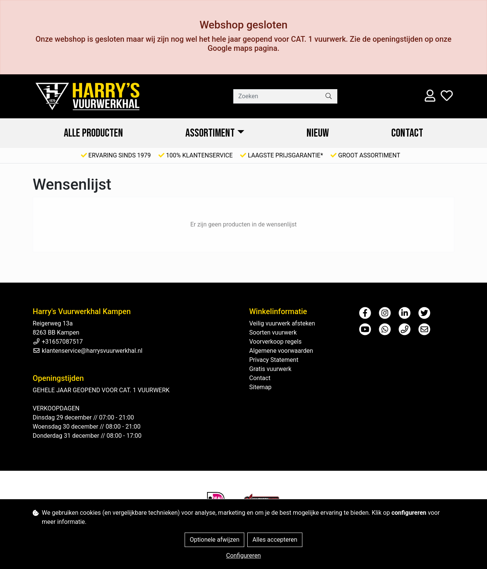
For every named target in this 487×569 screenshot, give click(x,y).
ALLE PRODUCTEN (93, 133)
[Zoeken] (276, 96)
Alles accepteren (274, 539)
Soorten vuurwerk (273, 332)
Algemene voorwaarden (281, 350)
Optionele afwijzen (214, 539)
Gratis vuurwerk (270, 369)
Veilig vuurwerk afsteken (282, 323)
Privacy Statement (273, 359)
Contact (407, 133)
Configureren (243, 555)
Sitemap (260, 387)
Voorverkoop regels (275, 341)
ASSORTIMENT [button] (210, 133)
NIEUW (318, 133)
